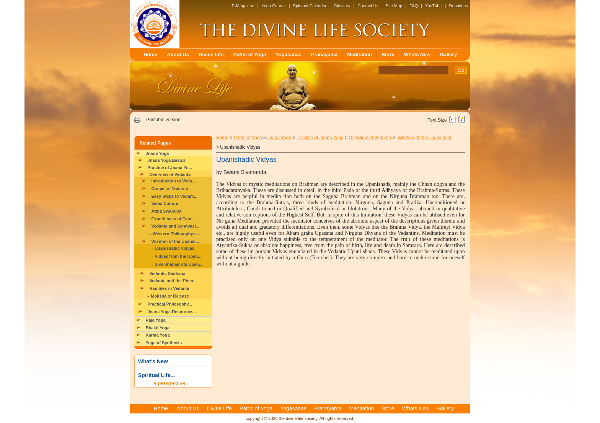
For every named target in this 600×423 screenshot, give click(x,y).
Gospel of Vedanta (170, 188)
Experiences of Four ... (174, 218)
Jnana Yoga (157, 153)
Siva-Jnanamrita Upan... (178, 264)
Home (150, 54)
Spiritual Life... (156, 375)
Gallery (448, 54)
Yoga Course (273, 5)
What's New (153, 361)
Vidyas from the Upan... (178, 256)
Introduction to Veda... (174, 181)
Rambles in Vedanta (169, 288)
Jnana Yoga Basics (167, 160)
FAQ (413, 5)
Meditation (359, 54)
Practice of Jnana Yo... (170, 167)
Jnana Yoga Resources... (172, 311)
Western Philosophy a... (176, 233)
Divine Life (211, 54)
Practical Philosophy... (170, 304)
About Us (178, 54)
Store (388, 54)
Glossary (342, 5)
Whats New (417, 54)
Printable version (163, 119)
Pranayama (324, 54)
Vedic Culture (165, 203)
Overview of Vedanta (170, 174)
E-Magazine (243, 5)
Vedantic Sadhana (168, 273)
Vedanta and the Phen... (173, 280)
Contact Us (367, 5)
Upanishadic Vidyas (174, 248)
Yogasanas (289, 54)
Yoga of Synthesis (164, 342)
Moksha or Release (170, 296)
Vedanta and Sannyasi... (175, 226)
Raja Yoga (156, 320)
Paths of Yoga (249, 54)
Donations (458, 5)
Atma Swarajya (166, 211)
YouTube (433, 5)
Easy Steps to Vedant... (174, 196)
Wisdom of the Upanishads (425, 137)
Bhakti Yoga (158, 327)
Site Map (394, 5)
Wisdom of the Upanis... (175, 241)
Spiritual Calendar (309, 5)
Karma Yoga (158, 335)
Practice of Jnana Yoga (320, 137)
